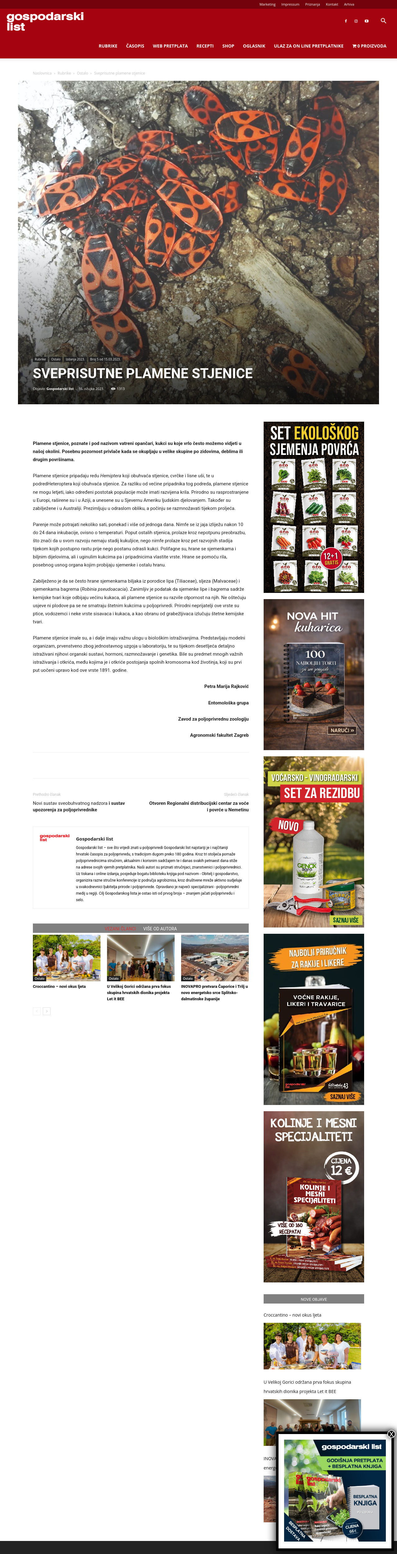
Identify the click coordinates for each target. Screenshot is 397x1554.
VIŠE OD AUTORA (160, 928)
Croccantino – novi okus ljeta (59, 986)
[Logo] (45, 21)
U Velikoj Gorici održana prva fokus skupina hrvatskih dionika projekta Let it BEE (139, 992)
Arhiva (349, 4)
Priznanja (312, 4)
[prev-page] (37, 1011)
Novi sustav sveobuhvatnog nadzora (79, 806)
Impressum (290, 4)
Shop (228, 46)
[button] (383, 22)
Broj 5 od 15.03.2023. (105, 359)
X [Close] (391, 1434)
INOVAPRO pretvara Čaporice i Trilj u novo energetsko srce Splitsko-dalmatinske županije (214, 992)
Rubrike (108, 46)
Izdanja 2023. (75, 359)
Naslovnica (42, 73)
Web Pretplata (170, 46)
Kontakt (332, 4)
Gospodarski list (60, 388)
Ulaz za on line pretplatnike (308, 46)
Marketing (268, 4)
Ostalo (82, 73)
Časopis (135, 46)
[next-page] (47, 1011)
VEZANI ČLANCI (120, 928)
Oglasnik (254, 46)
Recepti (205, 46)
